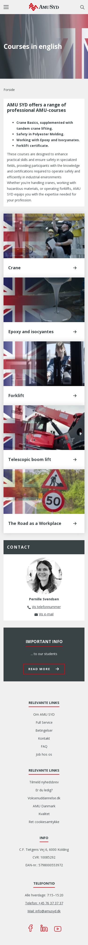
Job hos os (44, 754)
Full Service (44, 722)
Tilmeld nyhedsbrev (44, 782)
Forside (9, 89)
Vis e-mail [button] (46, 614)
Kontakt (44, 738)
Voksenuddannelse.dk (44, 798)
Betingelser (44, 730)
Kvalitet (44, 814)
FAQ (44, 746)
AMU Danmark (44, 806)
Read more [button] (39, 669)
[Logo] (44, 7)
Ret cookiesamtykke (44, 822)
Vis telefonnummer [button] (46, 607)
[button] (16, 7)
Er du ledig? (44, 790)
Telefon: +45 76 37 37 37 (44, 903)
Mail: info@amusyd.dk (44, 911)
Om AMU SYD (44, 714)
